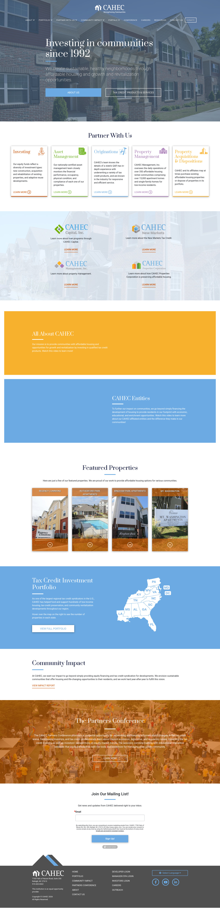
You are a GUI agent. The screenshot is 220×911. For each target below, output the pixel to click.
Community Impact (82, 884)
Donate (191, 20)
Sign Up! (110, 842)
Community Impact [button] (93, 20)
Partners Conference (84, 888)
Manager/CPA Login (122, 879)
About (75, 893)
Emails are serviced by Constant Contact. (110, 834)
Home (75, 875)
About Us (73, 92)
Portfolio (77, 879)
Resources (160, 20)
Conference (130, 20)
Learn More (22, 194)
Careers (145, 20)
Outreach (117, 893)
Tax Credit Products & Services (133, 92)
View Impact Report (103, 688)
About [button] (30, 20)
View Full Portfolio (53, 641)
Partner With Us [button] (66, 20)
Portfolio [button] (45, 20)
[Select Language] (170, 876)
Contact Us (176, 20)
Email (78, 815)
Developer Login (121, 875)
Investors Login (121, 884)
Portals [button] (114, 20)
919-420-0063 (37, 887)
